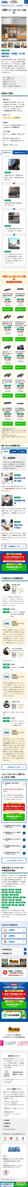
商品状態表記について (11, 428)
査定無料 (14, 984)
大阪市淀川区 (14, 895)
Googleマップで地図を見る (11, 127)
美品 (7, 299)
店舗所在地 (7, 1123)
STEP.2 (7, 200)
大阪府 (4, 889)
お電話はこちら (10, 77)
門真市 (18, 900)
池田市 (11, 902)
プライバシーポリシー (10, 1129)
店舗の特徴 (5, 50)
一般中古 (20, 299)
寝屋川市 (5, 895)
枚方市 (18, 889)
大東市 (4, 902)
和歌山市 (5, 907)
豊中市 (11, 889)
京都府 (14, 905)
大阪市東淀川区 (6, 897)
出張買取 (9, 930)
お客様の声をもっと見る (14, 767)
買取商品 (6, 609)
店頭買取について (12, 546)
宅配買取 (9, 941)
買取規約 (6, 1126)
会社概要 (6, 1120)
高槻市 (11, 892)
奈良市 (21, 905)
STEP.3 (7, 226)
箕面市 (11, 900)
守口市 (15, 897)
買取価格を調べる (7, 309)
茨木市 (18, 892)
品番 (6, 612)
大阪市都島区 (6, 905)
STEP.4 (7, 251)
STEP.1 (7, 172)
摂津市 (22, 897)
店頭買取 (9, 935)
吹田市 (4, 892)
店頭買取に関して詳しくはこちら (13, 111)
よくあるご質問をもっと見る (14, 860)
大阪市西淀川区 (20, 902)
